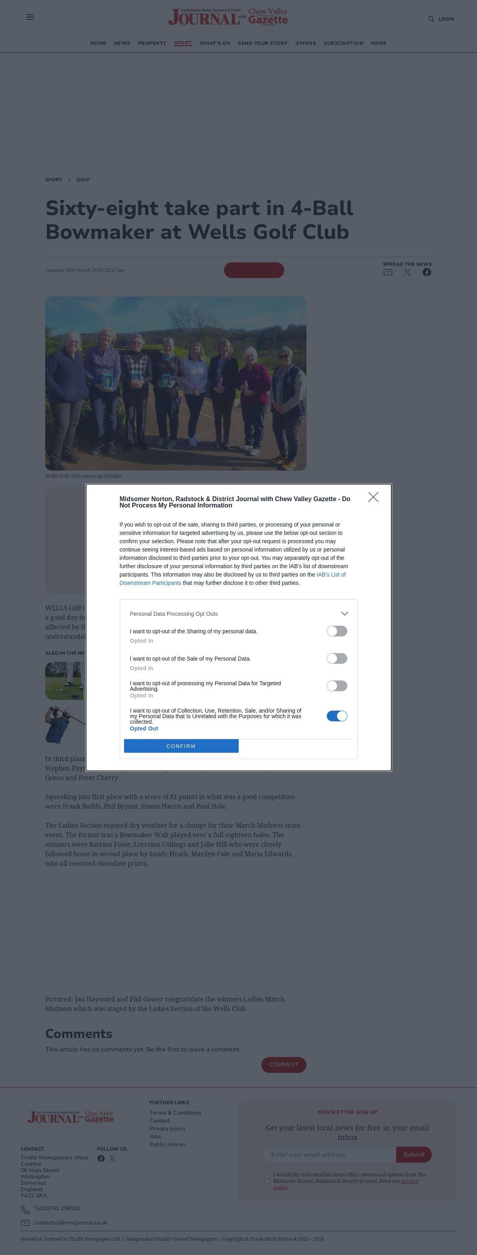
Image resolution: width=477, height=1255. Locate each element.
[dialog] (238, 627)
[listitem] (238, 613)
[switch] (337, 631)
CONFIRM (181, 746)
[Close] (375, 499)
